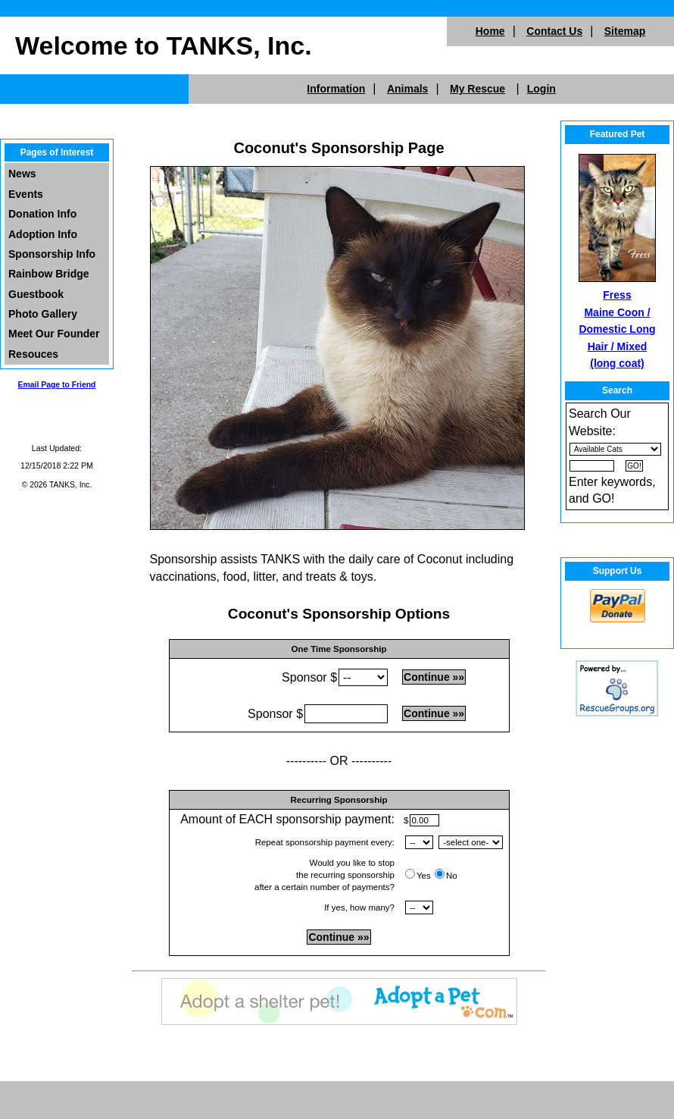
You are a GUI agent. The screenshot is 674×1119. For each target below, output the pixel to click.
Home (490, 31)
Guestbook (36, 294)
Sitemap (624, 31)
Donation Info (42, 214)
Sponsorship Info (51, 254)
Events (25, 194)
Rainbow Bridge (48, 274)
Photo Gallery (42, 314)
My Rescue (477, 89)
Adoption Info (42, 234)
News (22, 174)
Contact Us (554, 31)
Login (541, 89)
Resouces (33, 354)
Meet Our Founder (54, 334)
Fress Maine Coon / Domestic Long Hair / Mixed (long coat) (617, 329)
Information (336, 89)
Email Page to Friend (57, 385)
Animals (407, 89)
